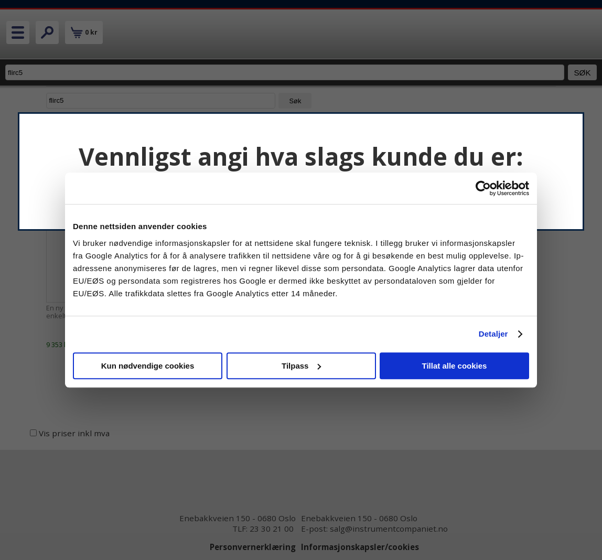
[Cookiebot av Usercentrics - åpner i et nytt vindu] (483, 188)
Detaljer (493, 333)
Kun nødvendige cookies (148, 365)
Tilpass (301, 365)
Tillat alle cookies (454, 365)
